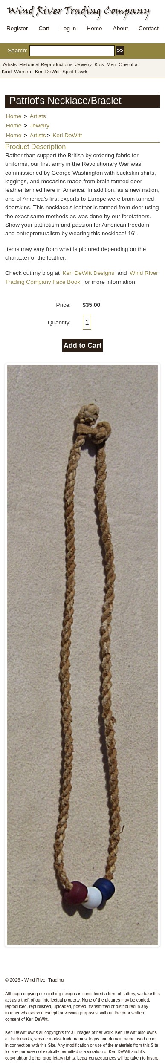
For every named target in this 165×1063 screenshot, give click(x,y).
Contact (149, 28)
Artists (10, 64)
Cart (44, 28)
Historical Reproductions (45, 64)
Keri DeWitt (47, 71)
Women (22, 71)
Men (111, 64)
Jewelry (83, 64)
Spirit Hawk (74, 71)
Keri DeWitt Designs (88, 273)
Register (17, 28)
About (120, 28)
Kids (99, 64)
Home (94, 28)
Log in (68, 28)
